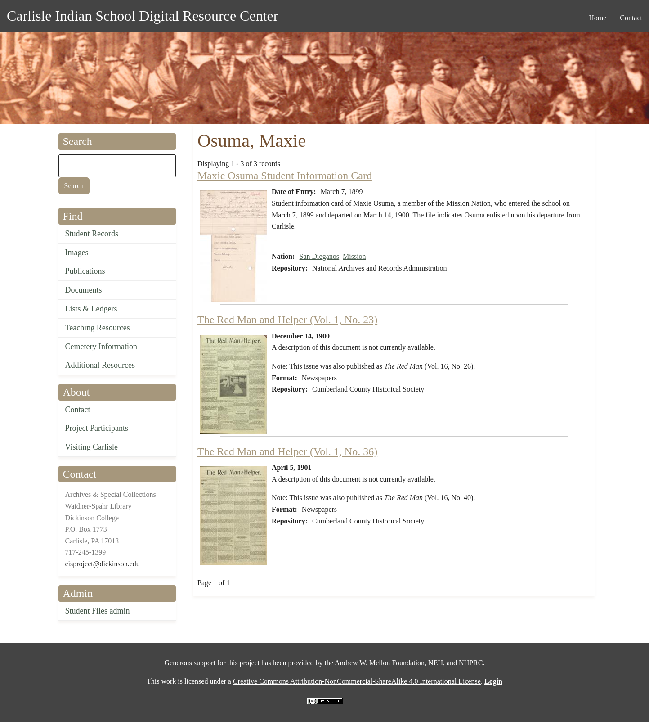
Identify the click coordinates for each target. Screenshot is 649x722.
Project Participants (96, 428)
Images (77, 252)
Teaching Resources (97, 327)
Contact (77, 409)
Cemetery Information (101, 346)
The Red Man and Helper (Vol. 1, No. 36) (287, 451)
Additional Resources (100, 365)
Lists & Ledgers (91, 308)
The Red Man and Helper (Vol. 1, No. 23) (287, 319)
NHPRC (471, 663)
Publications (85, 270)
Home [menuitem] (597, 18)
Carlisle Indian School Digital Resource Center (142, 16)
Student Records (92, 233)
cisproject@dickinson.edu (102, 564)
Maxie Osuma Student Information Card (284, 175)
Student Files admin (97, 610)
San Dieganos (319, 256)
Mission (354, 256)
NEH (435, 663)
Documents (83, 289)
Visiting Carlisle (91, 446)
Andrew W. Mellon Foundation (380, 663)
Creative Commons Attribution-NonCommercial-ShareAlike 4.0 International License (357, 681)
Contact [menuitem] (631, 18)
